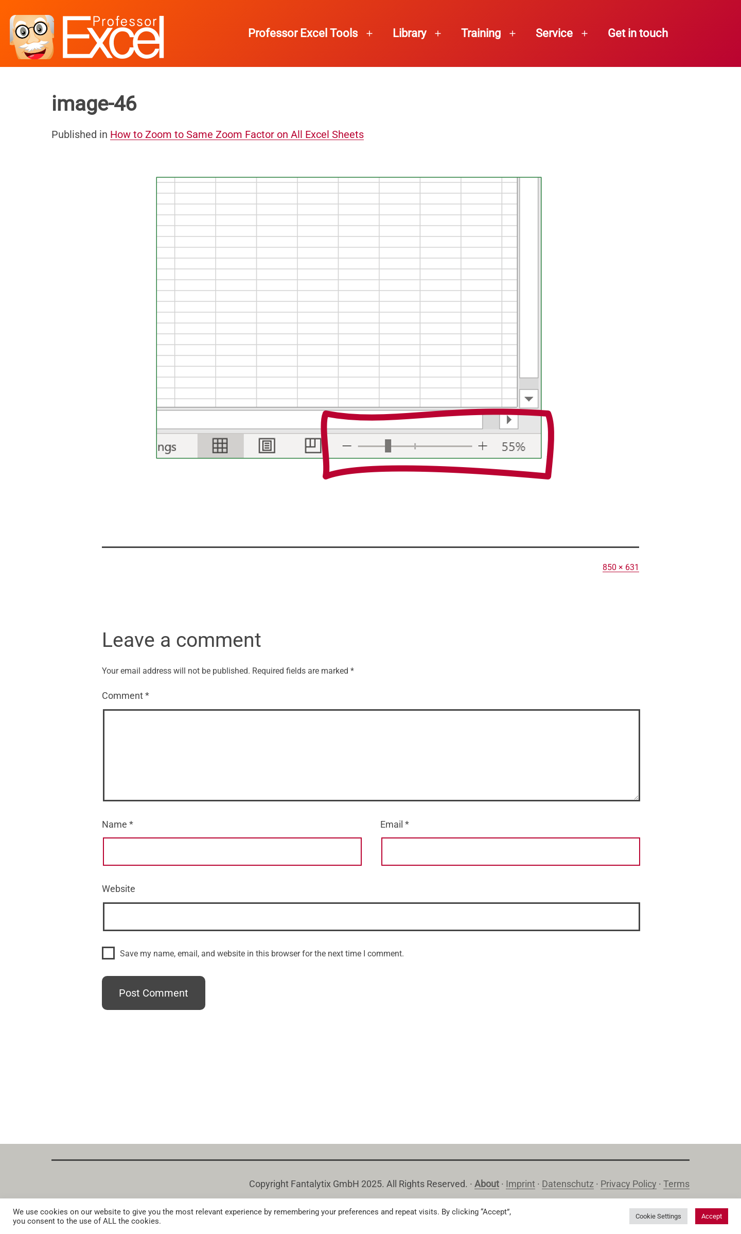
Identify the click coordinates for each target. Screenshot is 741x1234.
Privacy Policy (629, 1183)
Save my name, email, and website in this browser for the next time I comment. (262, 953)
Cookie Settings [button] (658, 1216)
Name (117, 824)
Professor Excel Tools (303, 33)
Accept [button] (711, 1216)
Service (554, 33)
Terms (676, 1183)
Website (118, 888)
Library (409, 33)
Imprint (520, 1183)
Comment (125, 695)
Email (394, 824)
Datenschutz (568, 1183)
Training (481, 33)
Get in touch (638, 33)
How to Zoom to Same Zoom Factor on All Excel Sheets (237, 134)
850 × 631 (621, 567)
